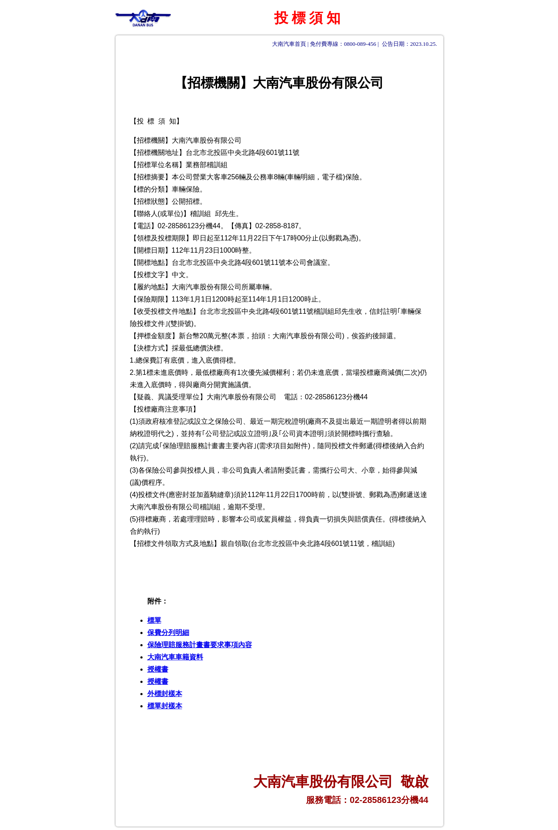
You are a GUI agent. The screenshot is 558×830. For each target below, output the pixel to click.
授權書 (157, 669)
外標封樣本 (164, 693)
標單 (154, 620)
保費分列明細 (168, 632)
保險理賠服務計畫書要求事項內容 (199, 644)
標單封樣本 (164, 706)
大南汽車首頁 (289, 44)
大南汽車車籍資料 (175, 657)
